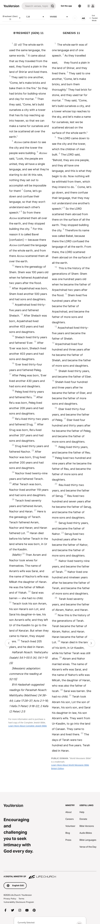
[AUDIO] (74, 18)
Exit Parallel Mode (94, 18)
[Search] (35, 6)
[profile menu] (90, 6)
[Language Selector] (80, 6)
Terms (21, 898)
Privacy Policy (10, 898)
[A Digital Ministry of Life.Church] (50, 875)
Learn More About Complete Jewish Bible (27, 726)
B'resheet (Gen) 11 (12, 17)
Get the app (66, 6)
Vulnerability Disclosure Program (19, 902)
